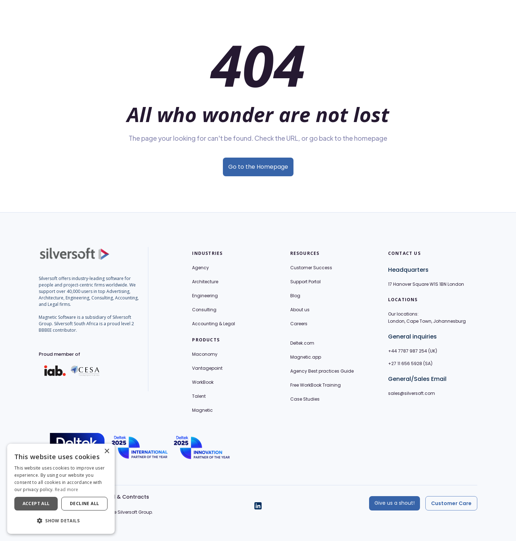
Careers (298, 324)
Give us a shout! (394, 503)
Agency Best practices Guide (322, 371)
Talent (199, 396)
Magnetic (202, 410)
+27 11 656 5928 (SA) (410, 363)
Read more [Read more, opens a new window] (66, 489)
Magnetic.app (305, 357)
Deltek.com (302, 343)
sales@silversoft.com (411, 393)
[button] (61, 521)
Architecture (205, 282)
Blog (295, 296)
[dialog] (61, 489)
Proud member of (59, 354)
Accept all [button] (36, 503)
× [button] (106, 451)
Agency (200, 268)
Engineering (205, 296)
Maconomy (205, 354)
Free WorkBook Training (315, 385)
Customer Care (451, 503)
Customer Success (311, 268)
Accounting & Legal (213, 324)
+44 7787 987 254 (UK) (412, 351)
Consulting (204, 310)
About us (300, 310)
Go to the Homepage (258, 167)
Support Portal (305, 282)
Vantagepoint (207, 368)
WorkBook (203, 382)
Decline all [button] (84, 503)
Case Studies (305, 399)
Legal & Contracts (125, 496)
